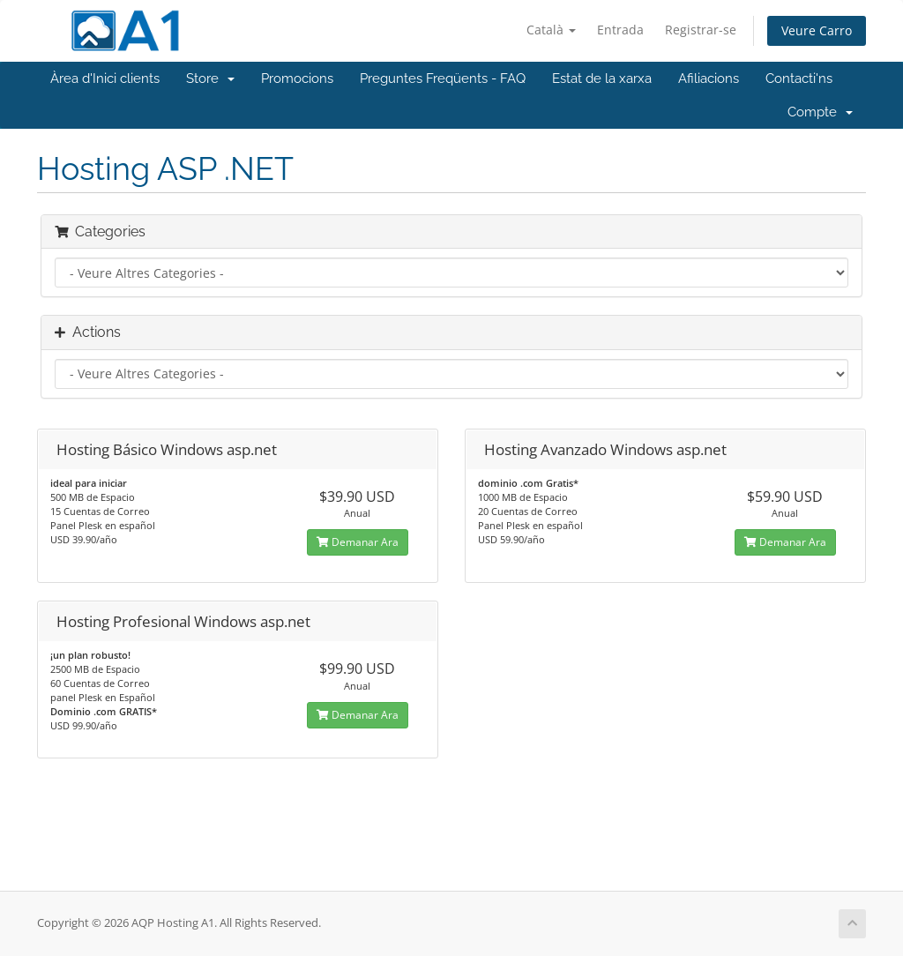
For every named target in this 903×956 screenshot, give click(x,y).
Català (551, 29)
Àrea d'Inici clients (105, 78)
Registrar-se (700, 29)
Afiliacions (708, 78)
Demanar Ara (358, 541)
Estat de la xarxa (602, 78)
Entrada (620, 29)
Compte (820, 112)
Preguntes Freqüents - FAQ (443, 78)
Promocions (297, 78)
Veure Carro (816, 30)
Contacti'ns (798, 78)
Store (210, 78)
